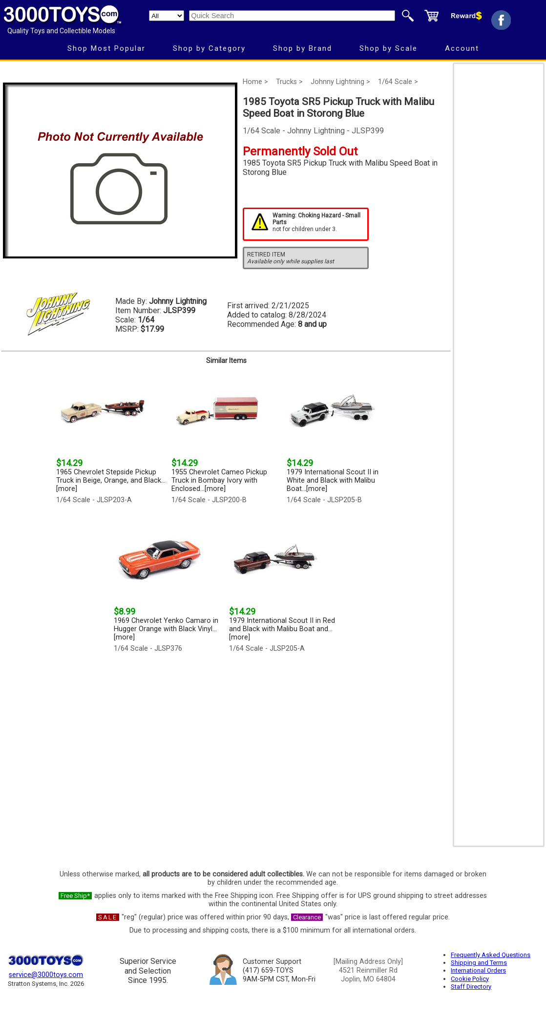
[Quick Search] (292, 15)
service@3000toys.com (46, 975)
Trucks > (289, 82)
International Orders (478, 970)
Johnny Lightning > (340, 82)
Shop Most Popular (106, 48)
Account (462, 48)
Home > (255, 82)
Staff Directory (471, 986)
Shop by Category (209, 48)
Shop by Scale (388, 48)
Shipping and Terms (479, 962)
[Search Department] (166, 15)
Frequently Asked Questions (490, 954)
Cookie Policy (470, 978)
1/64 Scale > (398, 82)
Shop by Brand (302, 48)
